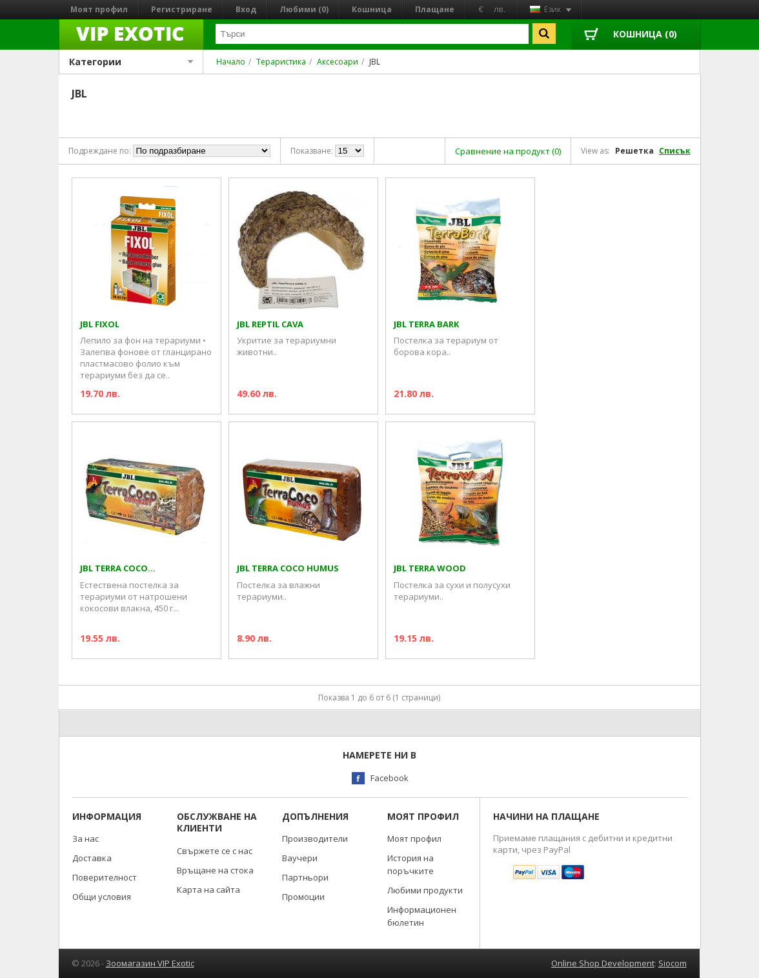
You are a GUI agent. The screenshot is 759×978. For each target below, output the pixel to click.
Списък (675, 150)
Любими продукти (425, 890)
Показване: (311, 150)
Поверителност (104, 877)
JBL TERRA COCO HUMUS (288, 568)
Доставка (92, 858)
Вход (246, 9)
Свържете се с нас (214, 851)
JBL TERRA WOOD (430, 568)
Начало (230, 61)
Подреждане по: (99, 150)
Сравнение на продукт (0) (508, 151)
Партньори (305, 877)
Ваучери (300, 858)
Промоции (303, 896)
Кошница (372, 9)
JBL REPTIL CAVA (270, 324)
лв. (500, 9)
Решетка (634, 150)
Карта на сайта (208, 889)
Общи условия (101, 896)
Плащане (434, 9)
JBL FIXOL (99, 324)
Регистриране (181, 9)
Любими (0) (304, 9)
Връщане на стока (215, 870)
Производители (315, 838)
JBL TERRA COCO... (118, 568)
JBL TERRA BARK (426, 324)
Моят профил (99, 9)
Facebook (389, 778)
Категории (131, 62)
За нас (85, 838)
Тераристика (281, 61)
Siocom (672, 963)
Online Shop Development (602, 963)
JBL (374, 61)
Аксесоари (337, 61)
